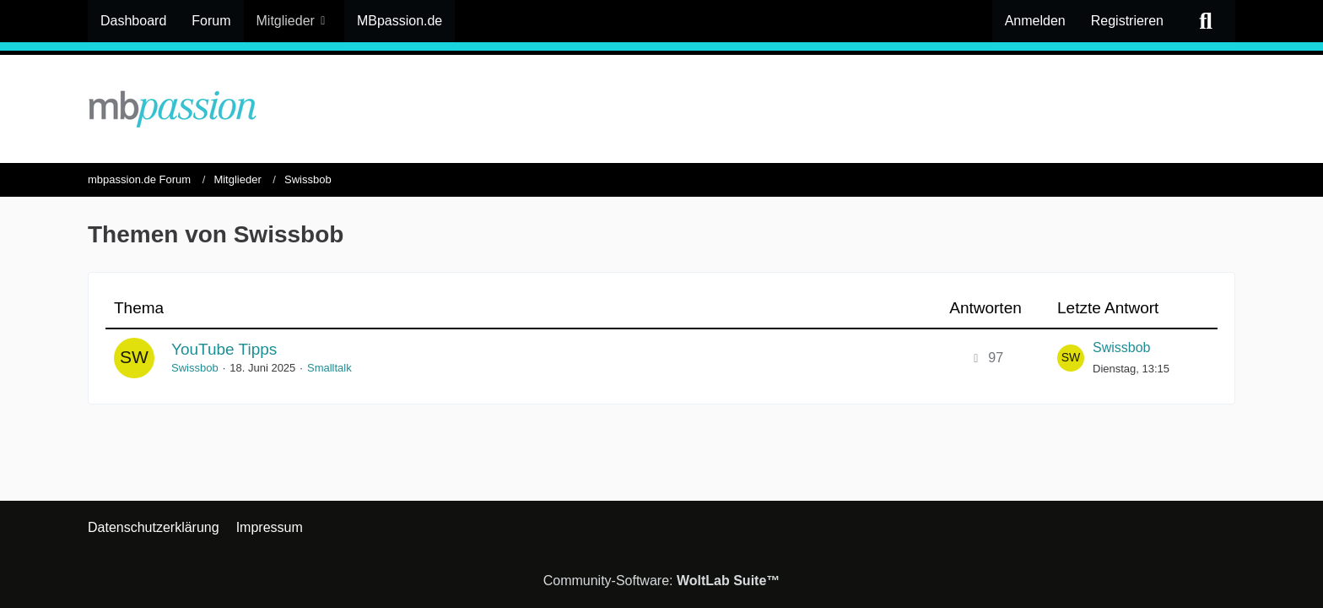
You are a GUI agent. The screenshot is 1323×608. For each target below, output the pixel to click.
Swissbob (195, 367)
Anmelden (1035, 21)
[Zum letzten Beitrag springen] (1070, 358)
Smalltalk (329, 367)
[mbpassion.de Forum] (661, 109)
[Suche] (1205, 21)
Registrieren (1127, 21)
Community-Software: (661, 580)
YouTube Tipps (224, 349)
